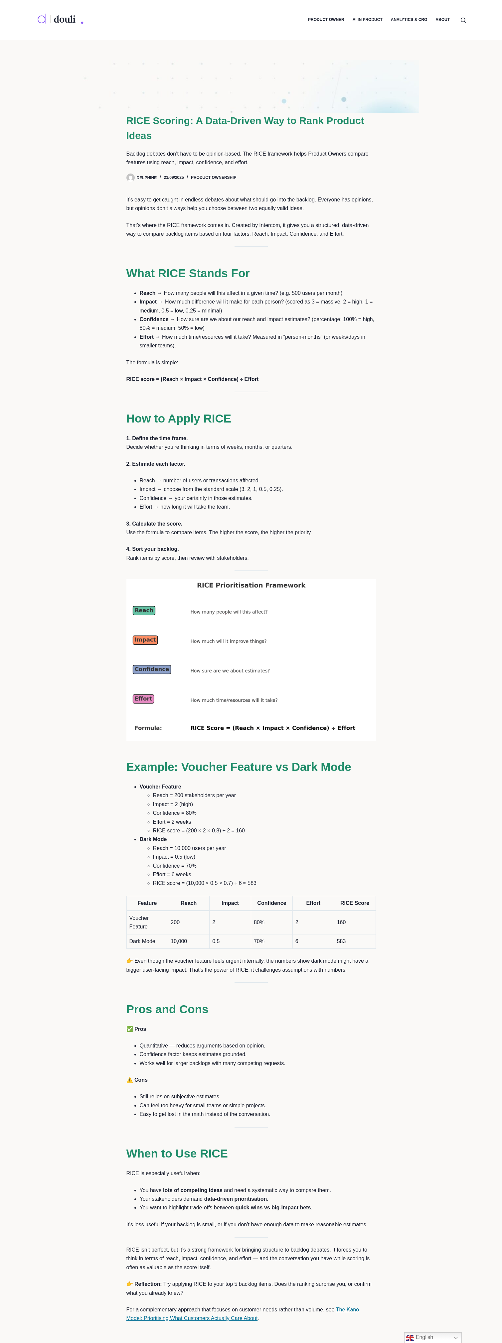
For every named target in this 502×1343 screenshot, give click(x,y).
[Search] (463, 20)
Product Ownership (214, 177)
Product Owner (326, 19)
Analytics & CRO (409, 19)
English (419, 1338)
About (442, 19)
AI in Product (368, 19)
